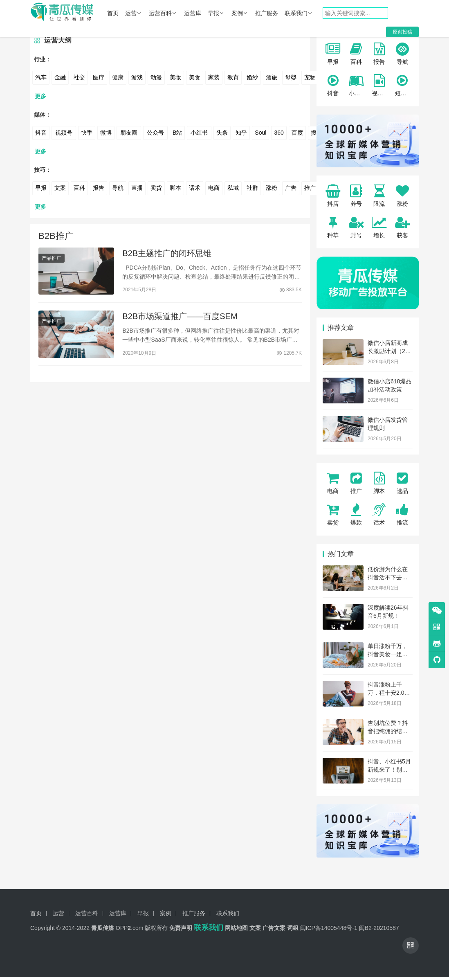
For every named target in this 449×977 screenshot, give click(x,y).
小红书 (199, 132)
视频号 (63, 132)
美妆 (175, 77)
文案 (60, 188)
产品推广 (51, 258)
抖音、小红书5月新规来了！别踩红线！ (389, 769)
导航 (117, 188)
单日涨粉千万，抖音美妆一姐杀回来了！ (388, 654)
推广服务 (266, 13)
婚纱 (252, 77)
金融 (60, 77)
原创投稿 (402, 32)
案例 (237, 13)
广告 (290, 188)
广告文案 (274, 928)
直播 (137, 188)
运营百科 (160, 13)
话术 (194, 188)
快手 (86, 132)
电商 (214, 188)
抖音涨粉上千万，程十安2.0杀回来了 (389, 692)
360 (278, 132)
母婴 (290, 77)
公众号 (155, 132)
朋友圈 (128, 132)
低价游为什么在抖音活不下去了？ (388, 577)
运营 (131, 13)
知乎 (241, 132)
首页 (113, 13)
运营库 (192, 13)
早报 (213, 13)
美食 (194, 77)
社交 (79, 77)
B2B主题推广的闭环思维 (166, 253)
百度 (297, 132)
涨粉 (271, 188)
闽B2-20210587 (379, 928)
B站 (177, 132)
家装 (214, 77)
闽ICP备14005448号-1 (328, 928)
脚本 (175, 188)
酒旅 (271, 77)
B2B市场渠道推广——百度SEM (179, 317)
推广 (310, 188)
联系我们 (296, 13)
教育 (233, 77)
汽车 (41, 77)
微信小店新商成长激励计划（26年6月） (388, 351)
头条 (222, 132)
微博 (106, 132)
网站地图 (236, 928)
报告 (98, 188)
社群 (252, 188)
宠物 (310, 77)
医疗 (98, 77)
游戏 (137, 77)
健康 (117, 77)
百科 (79, 188)
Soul (260, 132)
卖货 (156, 188)
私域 (233, 188)
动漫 (156, 77)
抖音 (41, 132)
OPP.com (130, 928)
